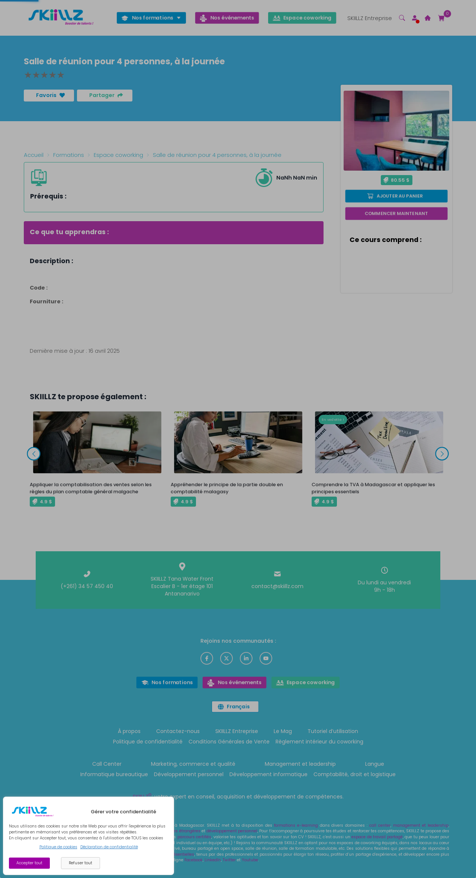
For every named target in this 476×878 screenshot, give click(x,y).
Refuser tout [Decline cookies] (80, 863)
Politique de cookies (58, 847)
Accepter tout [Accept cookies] (29, 863)
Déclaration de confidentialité (109, 847)
